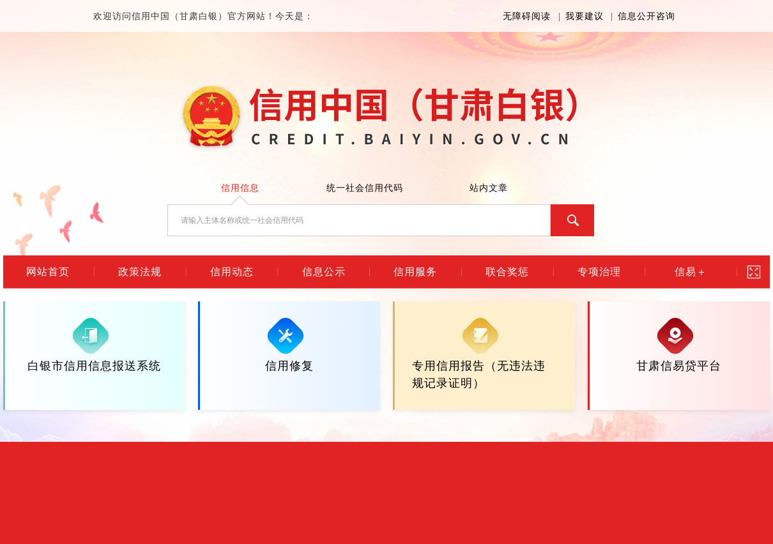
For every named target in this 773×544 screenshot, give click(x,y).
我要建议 (584, 16)
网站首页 (48, 271)
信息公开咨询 (646, 16)
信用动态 (232, 271)
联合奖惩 (507, 271)
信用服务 (415, 271)
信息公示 (324, 271)
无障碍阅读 (527, 16)
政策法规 (140, 271)
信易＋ (691, 271)
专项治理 (599, 271)
